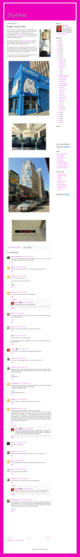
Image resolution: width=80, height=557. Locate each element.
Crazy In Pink (62, 95)
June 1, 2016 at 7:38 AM (21, 292)
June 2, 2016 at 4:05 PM (20, 442)
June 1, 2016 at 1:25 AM (27, 256)
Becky (12, 326)
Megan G (13, 267)
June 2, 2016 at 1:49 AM (21, 408)
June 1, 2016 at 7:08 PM (22, 367)
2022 (59, 46)
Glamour (59, 177)
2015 (59, 112)
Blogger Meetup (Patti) (64, 75)
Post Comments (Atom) (18, 540)
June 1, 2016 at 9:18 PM (21, 399)
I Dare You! (59, 189)
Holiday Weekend (63, 77)
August (60, 67)
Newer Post (10, 538)
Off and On (59, 179)
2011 (59, 120)
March (60, 106)
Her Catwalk (60, 159)
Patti (8, 34)
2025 (59, 40)
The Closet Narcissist (62, 162)
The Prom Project (61, 184)
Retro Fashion (60, 182)
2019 (59, 52)
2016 (59, 58)
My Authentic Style (61, 181)
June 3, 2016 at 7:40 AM (21, 451)
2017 (59, 56)
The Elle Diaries (14, 383)
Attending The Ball (61, 175)
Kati (12, 313)
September (61, 65)
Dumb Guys (61, 87)
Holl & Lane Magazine (62, 153)
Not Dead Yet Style (20, 34)
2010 (59, 122)
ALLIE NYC (13, 367)
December (61, 60)
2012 (59, 118)
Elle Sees (13, 451)
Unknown (13, 399)
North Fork (61, 101)
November (61, 61)
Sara (12, 460)
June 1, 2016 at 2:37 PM (23, 349)
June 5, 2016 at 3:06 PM (27, 488)
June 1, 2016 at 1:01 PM (20, 335)
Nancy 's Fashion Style (16, 256)
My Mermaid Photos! (62, 174)
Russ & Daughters (26, 40)
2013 (59, 116)
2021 (59, 48)
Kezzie (12, 442)
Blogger (46, 549)
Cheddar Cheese (62, 97)
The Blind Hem (60, 160)
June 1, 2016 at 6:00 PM (20, 358)
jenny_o (13, 469)
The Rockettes (62, 81)
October (61, 64)
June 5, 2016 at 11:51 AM (22, 478)
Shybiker (17, 302)
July (60, 69)
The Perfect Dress (61, 188)
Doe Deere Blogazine (62, 167)
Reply (12, 262)
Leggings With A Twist (62, 186)
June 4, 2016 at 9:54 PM (20, 469)
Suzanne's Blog (61, 155)
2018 (59, 54)
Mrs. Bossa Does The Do (63, 166)
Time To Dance (62, 99)
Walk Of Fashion (61, 157)
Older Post (48, 538)
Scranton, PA (62, 93)
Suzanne (13, 276)
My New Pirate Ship (63, 85)
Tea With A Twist (62, 89)
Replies (14, 299)
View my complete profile (61, 34)
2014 (59, 114)
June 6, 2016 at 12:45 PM (25, 499)
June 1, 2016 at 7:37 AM (21, 276)
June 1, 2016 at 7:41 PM (24, 383)
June (60, 71)
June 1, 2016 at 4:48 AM (21, 267)
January (61, 110)
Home (29, 538)
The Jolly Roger (62, 79)
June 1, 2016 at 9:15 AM (27, 302)
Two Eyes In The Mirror (62, 164)
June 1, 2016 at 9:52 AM (18, 313)
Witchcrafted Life (15, 499)
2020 (59, 50)
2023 (59, 44)
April (60, 104)
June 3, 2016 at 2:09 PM (19, 460)
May (60, 74)
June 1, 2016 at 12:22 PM (20, 326)
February (61, 108)
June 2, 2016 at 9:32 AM (27, 428)
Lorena (12, 358)
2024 (59, 42)
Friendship (61, 91)
